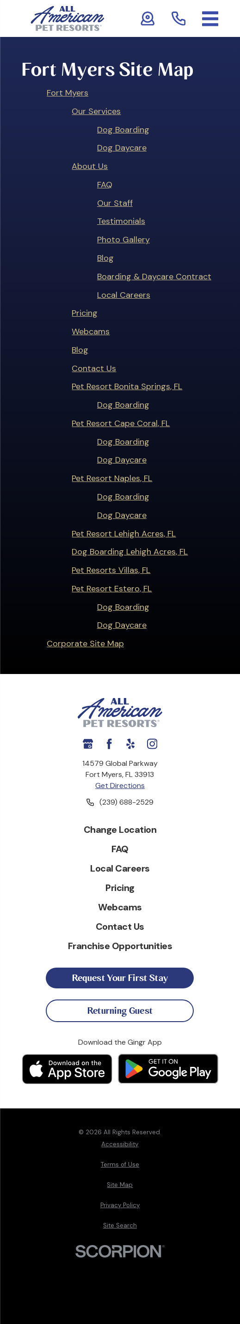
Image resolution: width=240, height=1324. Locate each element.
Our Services (96, 111)
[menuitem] (120, 1144)
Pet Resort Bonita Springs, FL (127, 386)
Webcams (91, 331)
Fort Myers (67, 92)
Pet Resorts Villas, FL (111, 570)
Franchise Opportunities (120, 946)
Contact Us (94, 368)
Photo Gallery (123, 239)
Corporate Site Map (85, 643)
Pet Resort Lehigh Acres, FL (124, 533)
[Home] (67, 18)
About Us (90, 166)
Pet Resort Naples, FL (112, 478)
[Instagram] (152, 744)
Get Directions (120, 785)
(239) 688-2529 (126, 802)
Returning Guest (120, 1011)
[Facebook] (109, 744)
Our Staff (115, 203)
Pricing (85, 313)
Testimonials (121, 221)
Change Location (120, 830)
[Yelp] (130, 744)
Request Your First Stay (120, 978)
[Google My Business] (88, 744)
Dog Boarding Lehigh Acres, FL (130, 551)
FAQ (104, 184)
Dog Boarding (123, 129)
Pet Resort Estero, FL (112, 588)
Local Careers (123, 295)
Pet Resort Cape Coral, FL (121, 423)
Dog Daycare (122, 147)
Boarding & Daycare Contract (154, 276)
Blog (105, 258)
